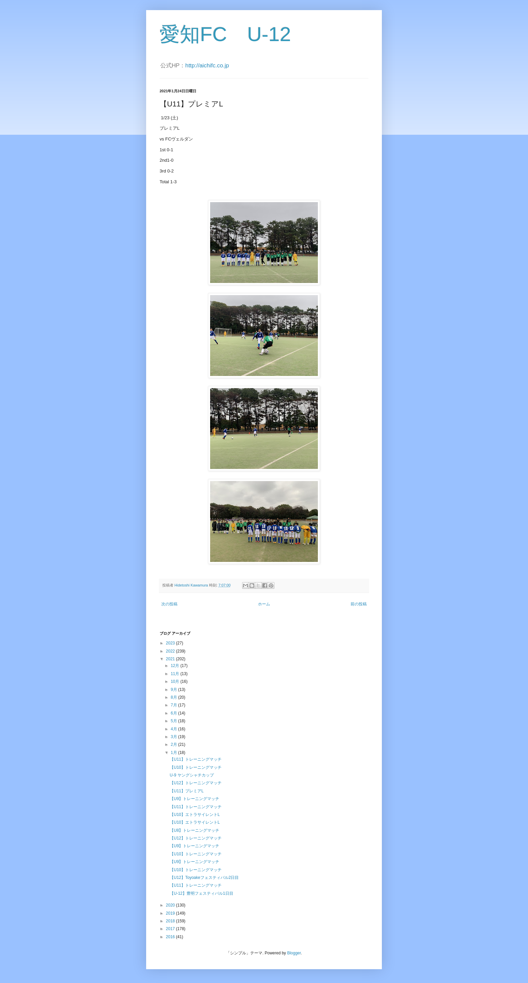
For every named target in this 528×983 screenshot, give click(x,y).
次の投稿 (169, 604)
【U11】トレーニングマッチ (196, 759)
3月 (174, 736)
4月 (174, 729)
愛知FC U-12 (225, 34)
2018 (171, 921)
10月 (175, 681)
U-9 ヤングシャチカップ (192, 775)
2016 (171, 936)
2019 (171, 913)
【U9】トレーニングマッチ (194, 798)
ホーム (264, 604)
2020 (171, 905)
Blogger (294, 953)
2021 (171, 659)
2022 (171, 651)
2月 (174, 744)
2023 (171, 643)
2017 (171, 928)
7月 (174, 705)
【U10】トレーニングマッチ (196, 767)
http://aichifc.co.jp (207, 65)
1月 (174, 752)
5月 (174, 721)
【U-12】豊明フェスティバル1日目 (201, 893)
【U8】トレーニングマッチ (194, 830)
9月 (174, 689)
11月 (175, 673)
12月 (175, 665)
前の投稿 (359, 604)
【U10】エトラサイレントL (195, 814)
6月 (174, 713)
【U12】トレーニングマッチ (196, 783)
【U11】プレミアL (187, 791)
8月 (174, 697)
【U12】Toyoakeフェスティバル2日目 (204, 877)
